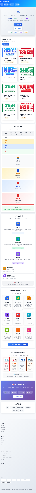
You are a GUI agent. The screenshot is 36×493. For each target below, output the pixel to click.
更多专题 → (3, 459)
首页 (2, 4)
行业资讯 (6, 4)
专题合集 (17, 4)
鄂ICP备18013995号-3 (27, 489)
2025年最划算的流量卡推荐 (5, 453)
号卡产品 (11, 4)
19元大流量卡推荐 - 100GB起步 (6, 455)
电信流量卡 (3, 427)
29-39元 (2, 442)
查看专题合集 (18, 396)
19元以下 (2, 438)
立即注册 (18, 24)
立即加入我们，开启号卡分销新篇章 (18, 345)
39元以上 (2, 444)
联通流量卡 (3, 425)
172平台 (21, 410)
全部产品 (2, 431)
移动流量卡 (3, 429)
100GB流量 (3, 482)
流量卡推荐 (13, 407)
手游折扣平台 (15, 410)
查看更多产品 (5, 44)
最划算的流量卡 (20, 407)
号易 (7, 407)
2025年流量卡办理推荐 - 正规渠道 (6, 457)
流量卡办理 (28, 407)
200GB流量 (8, 482)
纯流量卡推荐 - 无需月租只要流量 (6, 451)
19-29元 (2, 440)
